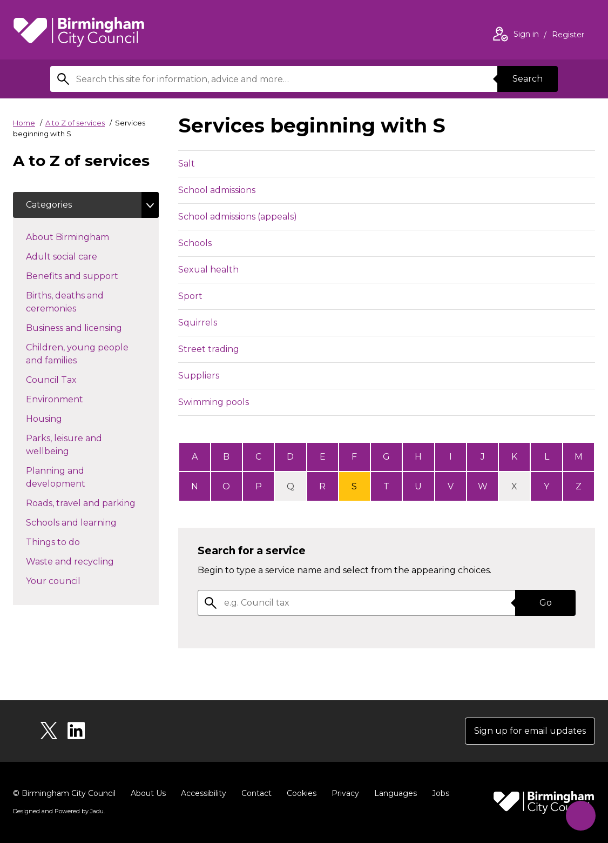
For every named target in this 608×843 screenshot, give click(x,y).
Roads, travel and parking (92, 502)
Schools (195, 243)
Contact (256, 793)
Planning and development (75, 477)
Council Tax (70, 379)
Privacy (345, 793)
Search (527, 79)
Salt (186, 163)
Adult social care (81, 256)
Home (24, 122)
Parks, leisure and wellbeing (66, 444)
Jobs (440, 793)
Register (568, 36)
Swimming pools (213, 402)
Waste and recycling (89, 561)
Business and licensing (92, 327)
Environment (73, 398)
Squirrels (197, 322)
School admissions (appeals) (237, 216)
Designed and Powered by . (59, 811)
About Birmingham (86, 236)
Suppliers (198, 375)
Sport (190, 296)
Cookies (301, 793)
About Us (148, 793)
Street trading (208, 349)
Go (545, 603)
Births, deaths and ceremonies (70, 302)
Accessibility (203, 793)
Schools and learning (90, 522)
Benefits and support (91, 275)
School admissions (216, 190)
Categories (49, 205)
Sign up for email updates (530, 731)
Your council (72, 580)
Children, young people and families (77, 354)
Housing (63, 418)
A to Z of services (75, 122)
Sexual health (208, 269)
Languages (395, 793)
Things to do (72, 541)
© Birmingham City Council (64, 793)
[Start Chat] (581, 816)
